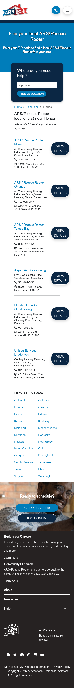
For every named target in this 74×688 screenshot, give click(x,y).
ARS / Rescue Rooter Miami (29, 142)
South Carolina (23, 462)
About (8, 590)
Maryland (20, 427)
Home (18, 106)
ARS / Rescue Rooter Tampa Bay (29, 227)
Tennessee (44, 462)
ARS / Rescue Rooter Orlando (29, 184)
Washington (45, 476)
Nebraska (44, 434)
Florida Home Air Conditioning (25, 307)
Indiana (42, 414)
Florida (18, 407)
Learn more (11, 557)
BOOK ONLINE (37, 518)
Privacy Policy (61, 666)
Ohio (41, 448)
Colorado (44, 400)
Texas (17, 469)
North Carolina (23, 448)
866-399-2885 (37, 508)
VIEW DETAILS (60, 148)
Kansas (18, 421)
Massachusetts (47, 427)
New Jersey (45, 441)
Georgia (43, 407)
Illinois (18, 414)
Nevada (19, 441)
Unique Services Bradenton (25, 352)
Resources (11, 599)
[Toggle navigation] (67, 10)
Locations (33, 106)
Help (7, 608)
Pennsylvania (46, 455)
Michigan (20, 434)
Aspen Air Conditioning (30, 270)
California (20, 400)
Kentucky (43, 421)
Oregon (19, 455)
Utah (41, 469)
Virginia (18, 476)
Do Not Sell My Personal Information (26, 666)
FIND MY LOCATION (32, 93)
